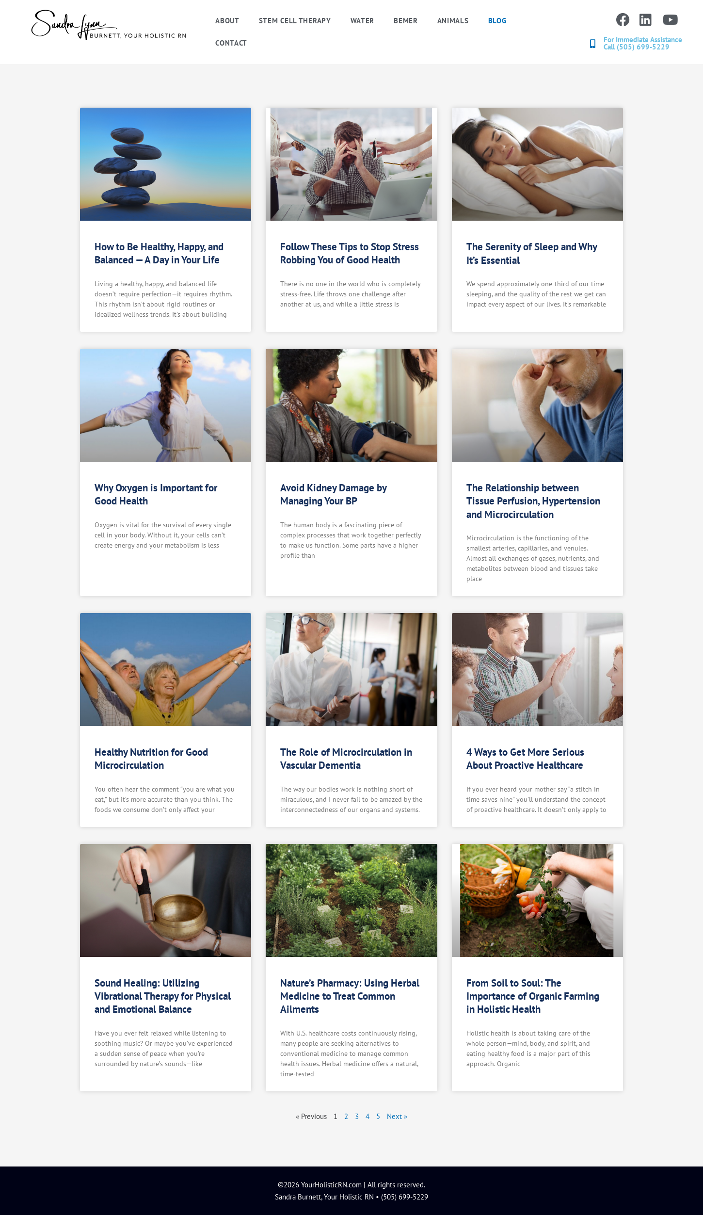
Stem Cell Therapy (295, 20)
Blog (497, 20)
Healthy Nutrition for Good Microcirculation (151, 758)
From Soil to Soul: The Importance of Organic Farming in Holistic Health (532, 996)
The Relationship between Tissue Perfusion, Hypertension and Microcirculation (533, 501)
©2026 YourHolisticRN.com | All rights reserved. (351, 1184)
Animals (453, 20)
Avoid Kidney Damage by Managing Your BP (333, 494)
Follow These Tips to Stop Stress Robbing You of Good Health (349, 253)
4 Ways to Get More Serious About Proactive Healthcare (525, 758)
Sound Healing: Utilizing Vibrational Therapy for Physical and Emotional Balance (163, 996)
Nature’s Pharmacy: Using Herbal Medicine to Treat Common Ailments (349, 996)
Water (363, 20)
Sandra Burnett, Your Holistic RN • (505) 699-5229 (351, 1196)
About (227, 20)
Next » (397, 1116)
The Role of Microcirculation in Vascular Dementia (346, 758)
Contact (231, 43)
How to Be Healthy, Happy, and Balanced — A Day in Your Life (159, 253)
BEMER (406, 20)
